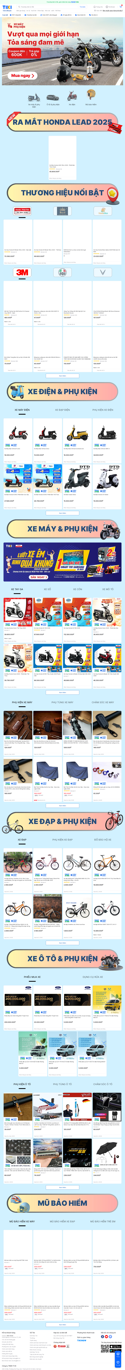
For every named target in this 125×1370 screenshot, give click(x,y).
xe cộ (28, 10)
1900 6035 (10, 1288)
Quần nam (37, 1321)
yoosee (100, 1297)
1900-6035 (10, 1250)
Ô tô (85, 1356)
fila (23, 1298)
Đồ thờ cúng (57, 1348)
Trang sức (54, 1323)
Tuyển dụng (33, 1255)
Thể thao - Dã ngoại (84, 1312)
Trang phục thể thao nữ (106, 1321)
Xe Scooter (91, 1356)
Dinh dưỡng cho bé (10, 1314)
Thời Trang (91, 1309)
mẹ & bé (33, 10)
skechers (59, 1297)
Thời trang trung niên (36, 1315)
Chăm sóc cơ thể (10, 1352)
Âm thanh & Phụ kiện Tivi (107, 1309)
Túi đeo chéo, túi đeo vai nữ (34, 1356)
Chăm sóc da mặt (7, 1349)
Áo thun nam (30, 1321)
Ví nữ (44, 1356)
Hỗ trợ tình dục (16, 1358)
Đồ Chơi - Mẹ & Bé (8, 1307)
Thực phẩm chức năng (11, 1350)
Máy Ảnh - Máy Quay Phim (109, 1338)
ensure (36, 1297)
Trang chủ (99, 7)
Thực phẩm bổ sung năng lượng (111, 1332)
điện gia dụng (20, 10)
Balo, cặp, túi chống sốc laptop (62, 1309)
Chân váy (38, 1312)
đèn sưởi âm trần (108, 1366)
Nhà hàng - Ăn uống (85, 1346)
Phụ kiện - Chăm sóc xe (82, 1355)
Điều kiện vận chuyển (36, 1274)
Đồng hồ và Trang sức (58, 1321)
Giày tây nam (38, 1346)
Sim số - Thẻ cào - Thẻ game (90, 1349)
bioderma (46, 1297)
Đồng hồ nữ (61, 1323)
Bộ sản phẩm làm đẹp (12, 1359)
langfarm (10, 1298)
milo (54, 1297)
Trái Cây (4, 1324)
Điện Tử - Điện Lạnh (107, 1307)
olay (104, 1297)
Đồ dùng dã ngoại (112, 1322)
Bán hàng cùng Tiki (59, 1253)
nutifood (74, 1297)
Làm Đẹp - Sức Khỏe (9, 1347)
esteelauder (14, 1297)
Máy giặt (106, 1312)
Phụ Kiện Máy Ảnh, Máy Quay (108, 1340)
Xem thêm (62, 505)
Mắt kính (66, 1316)
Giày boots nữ (33, 1338)
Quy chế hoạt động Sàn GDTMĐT (63, 1250)
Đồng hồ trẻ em (69, 1324)
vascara (4, 1297)
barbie (27, 1297)
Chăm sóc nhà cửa (12, 1335)
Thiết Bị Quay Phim (110, 1348)
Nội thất (59, 1343)
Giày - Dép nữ (31, 1333)
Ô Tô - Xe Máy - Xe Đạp (84, 1353)
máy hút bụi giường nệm (110, 1362)
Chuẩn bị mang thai (10, 1318)
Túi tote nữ (37, 1357)
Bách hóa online (84, 1317)
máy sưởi (102, 1355)
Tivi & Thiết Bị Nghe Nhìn (86, 1320)
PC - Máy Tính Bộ (59, 1335)
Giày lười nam (30, 1346)
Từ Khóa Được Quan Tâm (108, 1353)
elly (51, 1297)
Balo (52, 1309)
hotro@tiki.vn (16, 1273)
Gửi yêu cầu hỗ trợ (7, 1257)
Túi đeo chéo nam (36, 1363)
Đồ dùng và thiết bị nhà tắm (62, 1345)
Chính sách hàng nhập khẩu (9, 1271)
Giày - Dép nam (32, 1343)
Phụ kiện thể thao (111, 1324)
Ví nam (28, 1363)
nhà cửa (47, 10)
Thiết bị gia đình (17, 1365)
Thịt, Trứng (11, 1324)
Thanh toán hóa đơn (81, 1343)
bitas (118, 1297)
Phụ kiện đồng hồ (59, 1324)
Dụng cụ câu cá (108, 1327)
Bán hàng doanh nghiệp (36, 1272)
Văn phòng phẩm (90, 1363)
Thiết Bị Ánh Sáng (111, 1342)
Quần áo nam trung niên (36, 1328)
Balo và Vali (55, 1307)
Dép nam (35, 1347)
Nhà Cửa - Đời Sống (58, 1338)
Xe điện (92, 1355)
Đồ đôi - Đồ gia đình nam (39, 1325)
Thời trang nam (32, 1319)
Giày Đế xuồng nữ (37, 1340)
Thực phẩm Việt (16, 1325)
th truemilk (22, 1297)
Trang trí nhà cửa (56, 1340)
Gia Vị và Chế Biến (59, 1358)
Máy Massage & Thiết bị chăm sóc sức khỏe (13, 1352)
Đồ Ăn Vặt (57, 1360)
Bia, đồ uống (8, 1330)
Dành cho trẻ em (10, 1331)
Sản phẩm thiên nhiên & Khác (12, 1354)
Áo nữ (28, 1309)
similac (109, 1297)
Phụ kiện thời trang (57, 1314)
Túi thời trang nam (33, 1361)
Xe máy (81, 1356)
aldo (64, 1297)
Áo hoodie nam (34, 1324)
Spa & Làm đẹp (87, 1345)
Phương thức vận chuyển (9, 1261)
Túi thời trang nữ (32, 1354)
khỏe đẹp (41, 10)
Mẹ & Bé (86, 1315)
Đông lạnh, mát (14, 1327)
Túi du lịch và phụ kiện (61, 1309)
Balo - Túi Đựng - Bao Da (111, 1345)
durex (41, 1297)
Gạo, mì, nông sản (11, 1328)
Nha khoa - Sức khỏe (86, 1348)
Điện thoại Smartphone (8, 1340)
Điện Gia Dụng (7, 1363)
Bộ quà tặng (59, 1363)
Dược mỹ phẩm (17, 1360)
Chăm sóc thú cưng (56, 1355)
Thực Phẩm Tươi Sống (9, 1322)
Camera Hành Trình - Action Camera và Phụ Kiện (111, 1343)
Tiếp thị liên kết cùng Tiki (37, 1269)
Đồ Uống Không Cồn (61, 1361)
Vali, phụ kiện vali (68, 1310)
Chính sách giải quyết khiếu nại (38, 1262)
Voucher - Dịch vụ (82, 1341)
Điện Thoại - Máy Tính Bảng (11, 1338)
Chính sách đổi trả (7, 1266)
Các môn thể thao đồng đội (111, 1328)
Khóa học (90, 1343)
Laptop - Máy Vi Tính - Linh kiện (62, 1328)
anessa (95, 1297)
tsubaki (27, 1298)
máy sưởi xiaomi (113, 1361)
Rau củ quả (8, 1325)
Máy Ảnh (115, 1349)
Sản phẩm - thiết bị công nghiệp (87, 1319)
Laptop (67, 1335)
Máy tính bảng (10, 1343)
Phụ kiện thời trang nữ (57, 1316)
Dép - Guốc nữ (39, 1335)
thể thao (58, 10)
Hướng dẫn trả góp (7, 1268)
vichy (19, 1298)
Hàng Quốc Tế (80, 1307)
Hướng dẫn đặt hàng (7, 1259)
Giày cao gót (30, 1335)
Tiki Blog (32, 1253)
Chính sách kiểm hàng (8, 1264)
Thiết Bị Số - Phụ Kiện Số (84, 1326)
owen (31, 1297)
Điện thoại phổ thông (11, 1342)
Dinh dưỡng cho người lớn (12, 1315)
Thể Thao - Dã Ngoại (107, 1319)
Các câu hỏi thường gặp (8, 1254)
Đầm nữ (33, 1309)
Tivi (105, 1314)
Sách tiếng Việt (80, 1363)
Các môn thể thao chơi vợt (111, 1329)
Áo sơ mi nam (37, 1322)
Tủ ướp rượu (118, 1315)
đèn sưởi (108, 1355)
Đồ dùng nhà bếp (7, 1365)
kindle (79, 1297)
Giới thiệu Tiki (33, 1250)
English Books (85, 1365)
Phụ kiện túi (44, 1357)
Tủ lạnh (106, 1310)
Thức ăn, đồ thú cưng (11, 1333)
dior (8, 1297)
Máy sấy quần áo (109, 1315)
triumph (69, 1297)
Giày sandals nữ (36, 1337)
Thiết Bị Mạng (61, 1333)
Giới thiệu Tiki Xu (34, 1267)
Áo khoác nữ (39, 1310)
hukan (15, 1298)
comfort (114, 1297)
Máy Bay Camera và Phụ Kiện (111, 1348)
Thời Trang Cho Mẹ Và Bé (9, 1309)
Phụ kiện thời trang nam (61, 1316)
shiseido (4, 1298)
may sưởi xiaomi (109, 1360)
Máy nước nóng (111, 1314)
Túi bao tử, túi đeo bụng (41, 1364)
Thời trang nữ (31, 1307)
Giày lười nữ (41, 1338)
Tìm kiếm (82, 7)
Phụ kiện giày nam (35, 1349)
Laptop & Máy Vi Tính (89, 1318)
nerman (84, 1297)
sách (52, 10)
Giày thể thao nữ (114, 1331)
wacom (90, 1297)
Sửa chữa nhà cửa (59, 1342)
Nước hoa (8, 1358)
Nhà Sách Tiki (80, 1361)
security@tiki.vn (15, 1275)
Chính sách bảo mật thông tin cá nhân (40, 1260)
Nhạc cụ (64, 1348)
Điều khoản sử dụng (35, 1264)
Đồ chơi (19, 1309)
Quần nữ (38, 1309)
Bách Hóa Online (57, 1353)
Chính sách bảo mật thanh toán (38, 1257)
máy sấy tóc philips (112, 1356)
